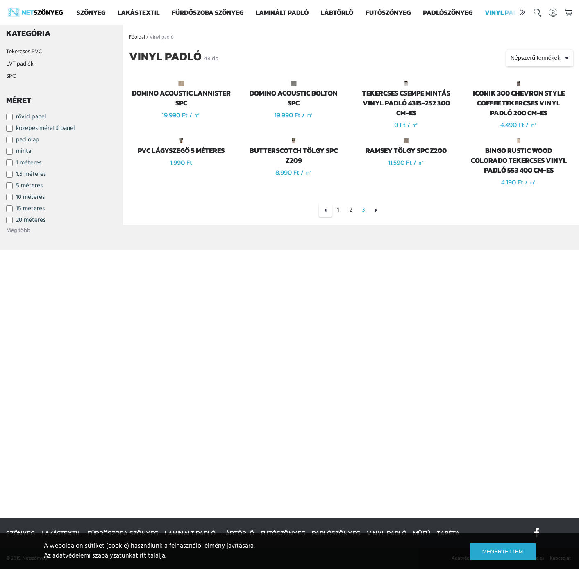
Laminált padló (282, 12)
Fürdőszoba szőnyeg (207, 12)
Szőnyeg (91, 12)
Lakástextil (138, 12)
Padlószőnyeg (447, 12)
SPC (11, 76)
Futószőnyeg (388, 12)
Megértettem (502, 552)
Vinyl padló (505, 12)
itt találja (152, 556)
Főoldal (137, 37)
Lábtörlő (337, 12)
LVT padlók (20, 64)
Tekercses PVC (24, 52)
